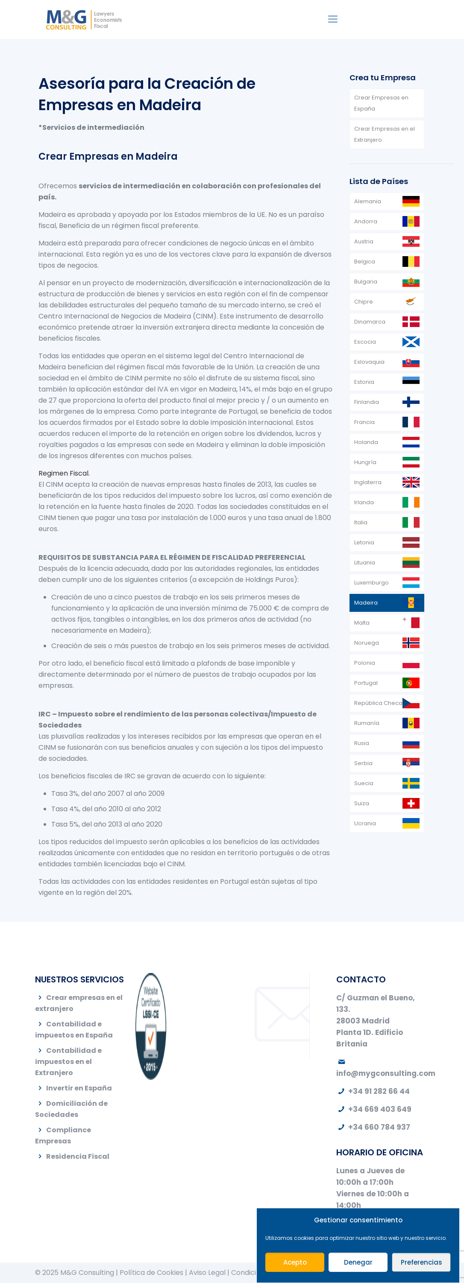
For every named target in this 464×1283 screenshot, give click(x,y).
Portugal (366, 683)
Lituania (364, 562)
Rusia (361, 743)
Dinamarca (369, 322)
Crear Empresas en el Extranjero (384, 134)
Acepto (295, 1262)
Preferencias (421, 1262)
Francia (364, 422)
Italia (360, 522)
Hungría (365, 462)
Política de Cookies (151, 1272)
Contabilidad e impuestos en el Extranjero (68, 1062)
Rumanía (366, 723)
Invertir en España (79, 1088)
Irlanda (364, 502)
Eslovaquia (369, 362)
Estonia (364, 382)
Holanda (366, 442)
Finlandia (366, 402)
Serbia (363, 763)
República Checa (378, 703)
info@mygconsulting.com (385, 1073)
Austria (363, 241)
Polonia (364, 663)
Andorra (365, 221)
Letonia (364, 542)
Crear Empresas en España (381, 103)
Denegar (358, 1262)
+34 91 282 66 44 (373, 1091)
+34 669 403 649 (373, 1109)
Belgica (364, 261)
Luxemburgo (371, 583)
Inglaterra (368, 482)
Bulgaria (365, 282)
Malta (362, 623)
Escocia (365, 342)
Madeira (366, 603)
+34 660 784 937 (373, 1127)
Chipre (363, 302)
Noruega (366, 643)
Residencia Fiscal (77, 1156)
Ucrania (365, 823)
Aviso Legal (207, 1272)
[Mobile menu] (333, 19)
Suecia (363, 783)
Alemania (367, 201)
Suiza (361, 803)
